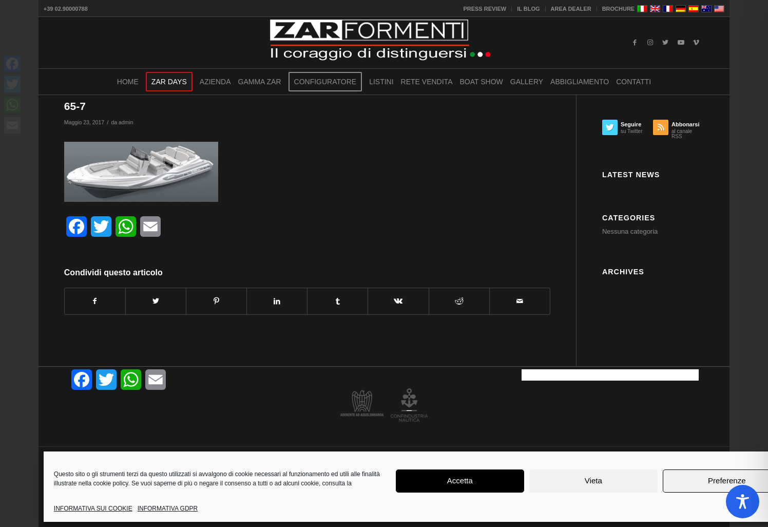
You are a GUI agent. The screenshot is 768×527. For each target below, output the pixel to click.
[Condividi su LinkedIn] (277, 301)
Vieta (593, 480)
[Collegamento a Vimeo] (696, 42)
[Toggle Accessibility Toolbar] (742, 501)
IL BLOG (528, 9)
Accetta (460, 480)
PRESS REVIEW (484, 9)
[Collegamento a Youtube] (680, 42)
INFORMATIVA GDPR (168, 508)
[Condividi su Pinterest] (216, 301)
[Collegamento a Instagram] (650, 42)
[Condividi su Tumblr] (338, 301)
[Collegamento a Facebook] (634, 42)
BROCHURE (618, 9)
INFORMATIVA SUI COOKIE (93, 508)
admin (126, 122)
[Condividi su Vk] (398, 301)
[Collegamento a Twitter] (665, 42)
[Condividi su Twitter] (156, 301)
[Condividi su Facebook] (95, 301)
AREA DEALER (571, 9)
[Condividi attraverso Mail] (520, 301)
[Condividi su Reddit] (459, 301)
